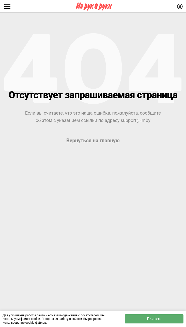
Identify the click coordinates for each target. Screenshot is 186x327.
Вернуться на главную (93, 140)
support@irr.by (135, 120)
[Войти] (179, 6)
